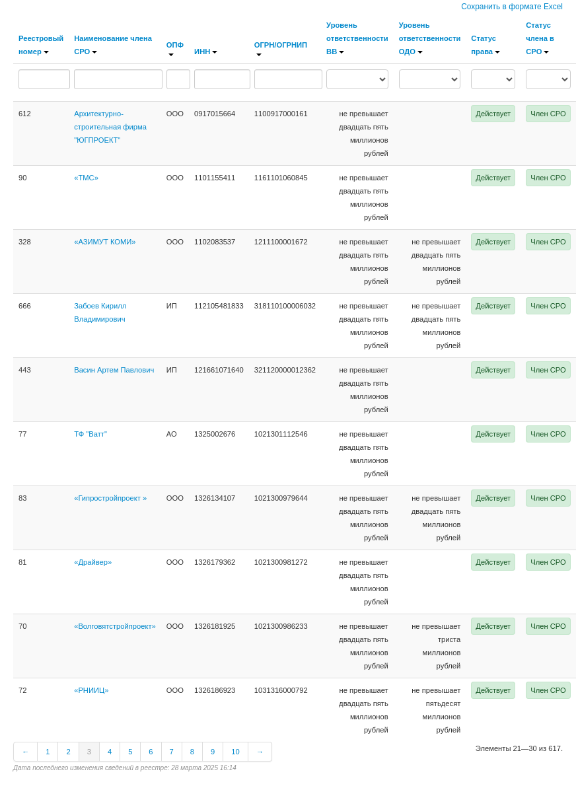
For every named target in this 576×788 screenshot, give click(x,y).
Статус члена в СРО (540, 38)
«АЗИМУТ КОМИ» (104, 242)
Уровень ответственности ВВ (357, 38)
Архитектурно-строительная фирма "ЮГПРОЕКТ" (110, 127)
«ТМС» (86, 178)
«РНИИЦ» (91, 690)
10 (235, 752)
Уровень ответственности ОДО (430, 38)
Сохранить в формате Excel (512, 6)
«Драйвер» (93, 562)
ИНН (205, 51)
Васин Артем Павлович (114, 370)
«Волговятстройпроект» (115, 626)
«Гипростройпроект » (110, 498)
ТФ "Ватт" (90, 434)
